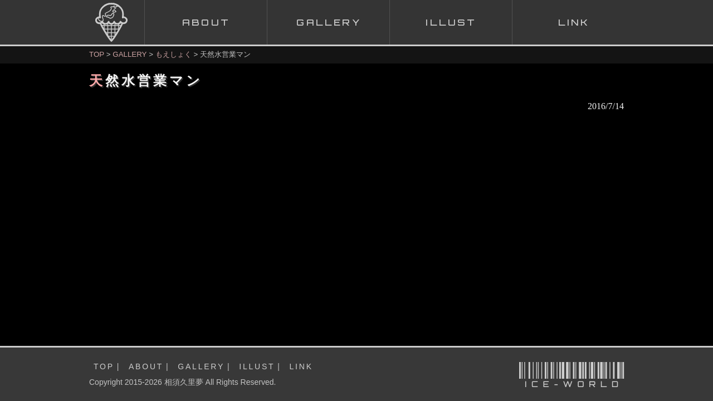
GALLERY (129, 54)
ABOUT (146, 366)
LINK (301, 366)
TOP (96, 54)
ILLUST (257, 366)
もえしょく (173, 54)
